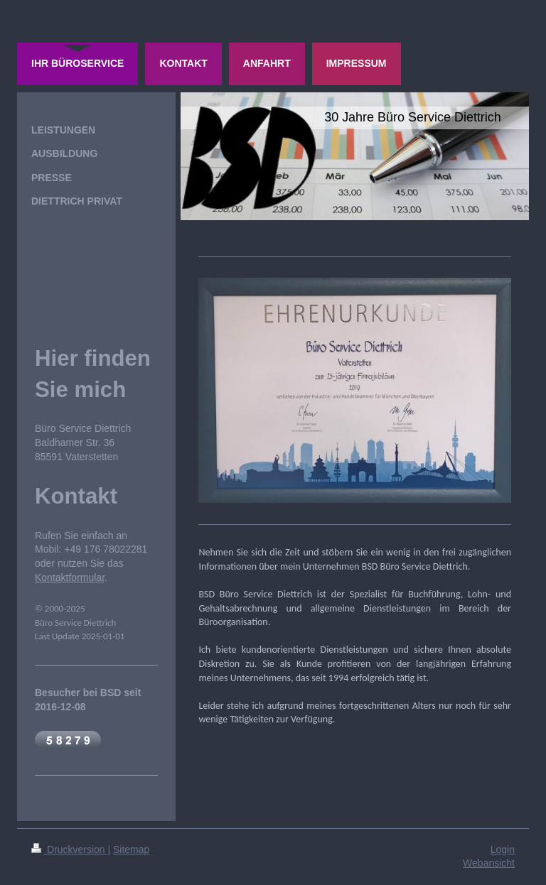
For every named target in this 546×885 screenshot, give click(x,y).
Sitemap (131, 849)
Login (503, 849)
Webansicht (489, 863)
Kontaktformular (70, 577)
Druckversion (69, 849)
